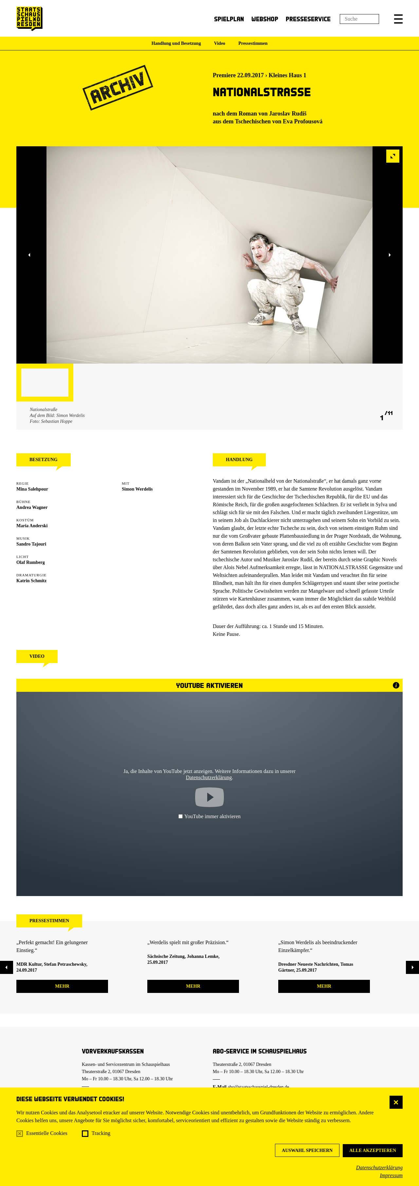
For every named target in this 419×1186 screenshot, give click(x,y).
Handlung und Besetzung (176, 43)
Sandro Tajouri (31, 544)
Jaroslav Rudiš (287, 113)
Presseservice (308, 19)
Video (219, 43)
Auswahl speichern (307, 1150)
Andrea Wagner (32, 507)
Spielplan (229, 19)
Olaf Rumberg (30, 562)
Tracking (101, 1133)
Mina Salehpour (32, 489)
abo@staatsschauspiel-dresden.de (258, 1087)
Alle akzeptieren (372, 1150)
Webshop (264, 19)
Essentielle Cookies (46, 1133)
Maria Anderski (31, 525)
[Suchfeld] (359, 19)
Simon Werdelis (137, 489)
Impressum (391, 1175)
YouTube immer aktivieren (209, 816)
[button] (398, 19)
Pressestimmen (252, 43)
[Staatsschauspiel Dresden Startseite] (29, 19)
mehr (62, 986)
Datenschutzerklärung (379, 1167)
